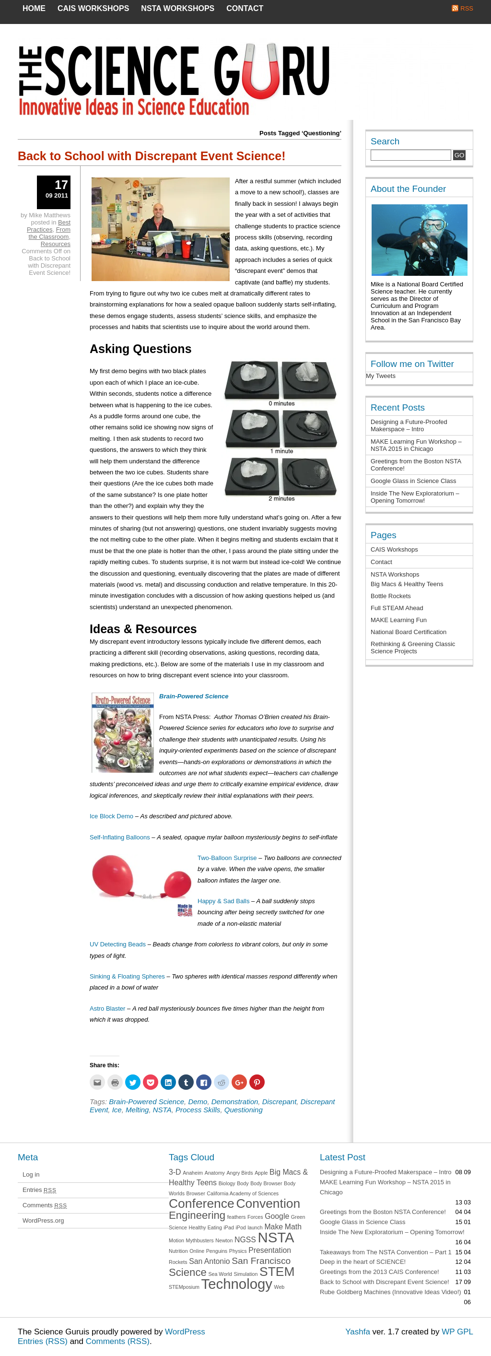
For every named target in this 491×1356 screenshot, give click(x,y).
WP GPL (457, 1331)
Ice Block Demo (111, 816)
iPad (228, 1227)
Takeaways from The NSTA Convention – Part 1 (386, 1252)
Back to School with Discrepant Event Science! (151, 156)
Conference (201, 1203)
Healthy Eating (205, 1227)
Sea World (220, 1274)
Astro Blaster (107, 1008)
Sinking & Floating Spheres (127, 976)
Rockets (178, 1262)
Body (242, 1183)
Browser (196, 1193)
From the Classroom (49, 233)
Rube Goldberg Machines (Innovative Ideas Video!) (390, 1292)
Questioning (243, 1110)
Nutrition (178, 1251)
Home (34, 8)
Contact (244, 8)
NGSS (245, 1240)
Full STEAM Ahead (397, 608)
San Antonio (209, 1261)
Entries (40, 1189)
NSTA (162, 1110)
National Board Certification (408, 632)
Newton (224, 1240)
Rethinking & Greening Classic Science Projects (413, 647)
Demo (197, 1101)
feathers (236, 1217)
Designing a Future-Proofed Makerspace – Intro (409, 425)
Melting (137, 1110)
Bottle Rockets (391, 596)
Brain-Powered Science (146, 1101)
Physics (238, 1251)
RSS (466, 8)
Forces (255, 1217)
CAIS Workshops (93, 8)
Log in (31, 1174)
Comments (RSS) (118, 1341)
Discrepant (279, 1101)
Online (196, 1251)
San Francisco (261, 1261)
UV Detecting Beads (118, 944)
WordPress (185, 1331)
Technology (236, 1284)
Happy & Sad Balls (223, 901)
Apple (261, 1173)
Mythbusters (200, 1240)
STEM (276, 1271)
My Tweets (381, 375)
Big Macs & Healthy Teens (407, 584)
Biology (227, 1183)
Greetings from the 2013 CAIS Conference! (379, 1271)
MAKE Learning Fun (399, 620)
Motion (176, 1240)
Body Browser (266, 1183)
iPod (240, 1227)
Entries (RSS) (43, 1341)
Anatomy (215, 1173)
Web (279, 1287)
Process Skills (197, 1110)
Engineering (197, 1215)
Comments (45, 1205)
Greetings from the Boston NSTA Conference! (383, 1211)
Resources (55, 244)
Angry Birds (240, 1173)
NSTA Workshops (177, 8)
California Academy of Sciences (243, 1193)
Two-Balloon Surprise (227, 857)
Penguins (216, 1251)
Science (188, 1272)
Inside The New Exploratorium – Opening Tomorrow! (415, 497)
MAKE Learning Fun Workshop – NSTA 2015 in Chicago (416, 445)
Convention (268, 1203)
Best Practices (48, 226)
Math (293, 1227)
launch (254, 1227)
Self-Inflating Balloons (120, 837)
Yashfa (357, 1331)
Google (277, 1216)
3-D (175, 1172)
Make (273, 1227)
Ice (117, 1110)
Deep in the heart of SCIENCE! (363, 1261)
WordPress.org (43, 1220)
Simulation (246, 1274)
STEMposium (184, 1287)
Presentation (269, 1250)
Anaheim (193, 1173)
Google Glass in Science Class (413, 480)
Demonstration (234, 1101)
